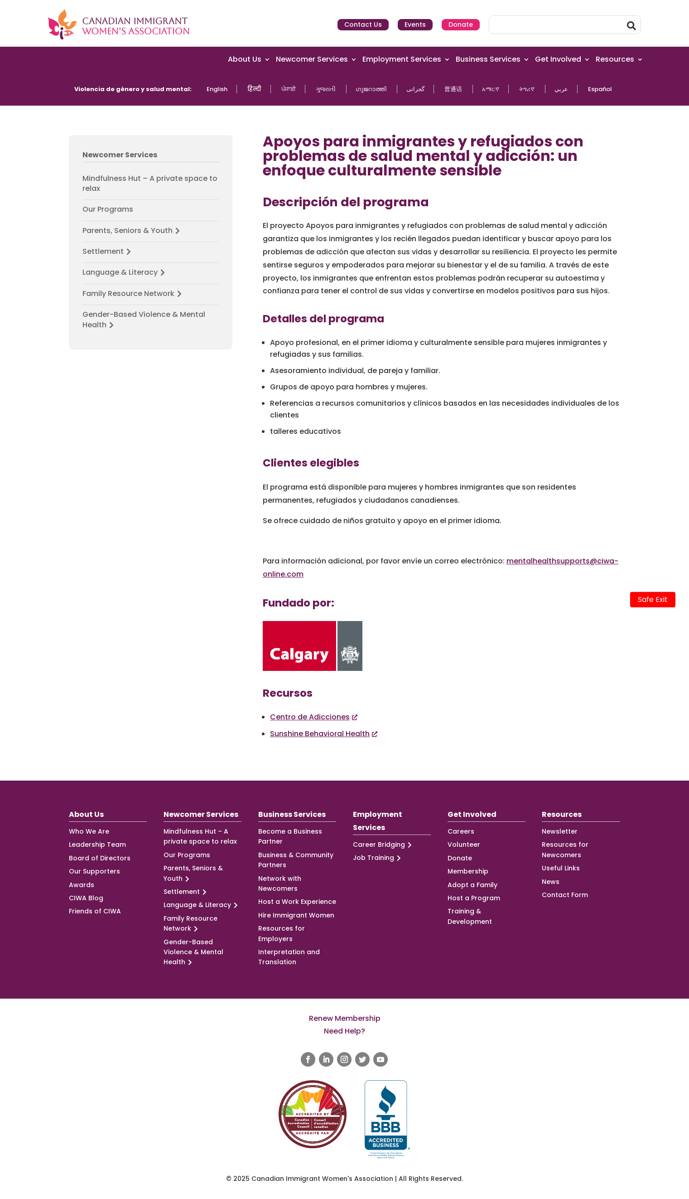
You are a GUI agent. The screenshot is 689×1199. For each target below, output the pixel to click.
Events (415, 24)
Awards (81, 884)
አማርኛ (490, 89)
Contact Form (565, 894)
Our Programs (107, 209)
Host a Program (474, 898)
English (217, 89)
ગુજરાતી (326, 89)
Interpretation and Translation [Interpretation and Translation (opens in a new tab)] (289, 956)
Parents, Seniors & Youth (132, 231)
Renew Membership (345, 1018)
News (550, 881)
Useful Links (561, 868)
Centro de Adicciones (310, 717)
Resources (615, 59)
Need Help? (344, 1031)
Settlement (108, 252)
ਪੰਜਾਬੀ (288, 89)
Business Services (488, 59)
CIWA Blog (86, 898)
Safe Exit (653, 599)
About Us (244, 59)
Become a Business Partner (290, 836)
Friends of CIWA (95, 911)
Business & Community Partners (295, 859)
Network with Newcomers (279, 883)
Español (600, 89)
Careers (461, 831)
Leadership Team (97, 844)
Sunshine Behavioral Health (320, 733)
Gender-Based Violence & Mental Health (143, 320)
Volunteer (464, 844)
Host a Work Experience (297, 901)
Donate (460, 24)
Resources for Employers (281, 933)
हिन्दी (254, 89)
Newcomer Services (312, 59)
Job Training (378, 858)
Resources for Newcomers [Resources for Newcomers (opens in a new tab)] (565, 849)
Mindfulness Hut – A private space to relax (149, 184)
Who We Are (89, 831)
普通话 (453, 89)
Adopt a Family (472, 884)
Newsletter (560, 831)
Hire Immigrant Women (296, 915)
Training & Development (470, 916)
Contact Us (363, 24)
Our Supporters (94, 871)
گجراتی (415, 89)
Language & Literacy (125, 272)
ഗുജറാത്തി (371, 89)
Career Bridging (383, 844)
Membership (468, 871)
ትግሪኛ (527, 89)
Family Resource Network (133, 294)
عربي (561, 89)
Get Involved (558, 59)
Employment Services (401, 59)
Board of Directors (99, 858)
